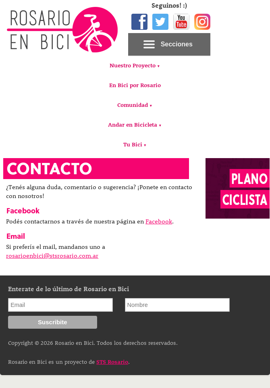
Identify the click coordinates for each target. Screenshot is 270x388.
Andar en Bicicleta (132, 124)
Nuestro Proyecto (133, 65)
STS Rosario (112, 361)
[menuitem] (135, 66)
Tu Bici (132, 144)
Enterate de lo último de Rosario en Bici (68, 288)
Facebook (158, 221)
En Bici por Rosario (135, 85)
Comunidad (132, 104)
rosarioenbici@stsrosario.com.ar (52, 255)
